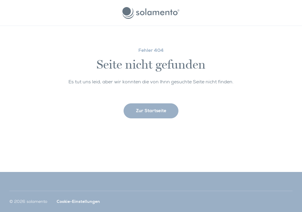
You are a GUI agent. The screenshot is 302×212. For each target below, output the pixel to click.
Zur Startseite (151, 111)
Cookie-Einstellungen (78, 201)
